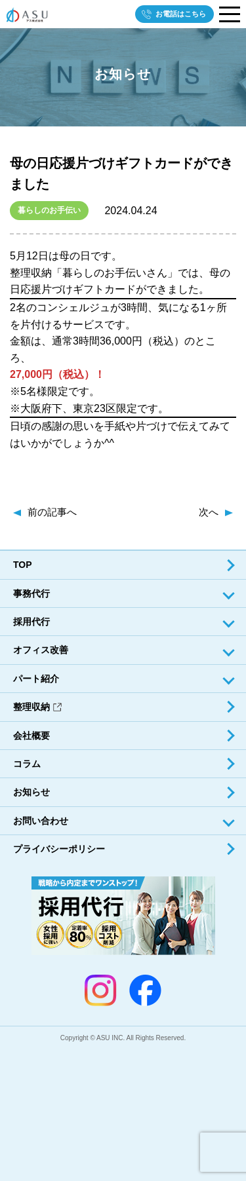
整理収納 (37, 707)
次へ (208, 511)
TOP (22, 564)
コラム (27, 764)
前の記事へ (52, 511)
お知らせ (31, 792)
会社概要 (31, 735)
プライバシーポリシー (59, 849)
